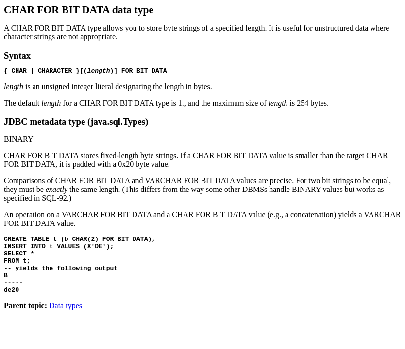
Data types (65, 319)
